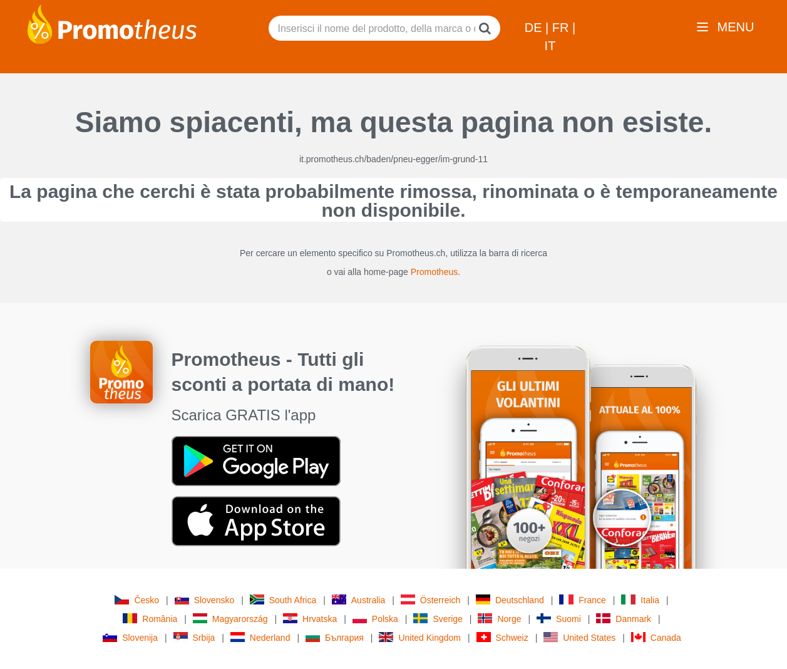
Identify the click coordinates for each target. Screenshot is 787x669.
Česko (137, 599)
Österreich (431, 599)
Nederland (260, 637)
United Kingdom (420, 637)
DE (535, 27)
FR (562, 27)
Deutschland (510, 599)
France (582, 599)
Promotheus (434, 272)
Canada (656, 637)
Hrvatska (310, 618)
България (335, 637)
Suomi (559, 618)
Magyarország (230, 618)
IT (550, 46)
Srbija (194, 637)
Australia (358, 599)
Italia (640, 599)
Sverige (437, 618)
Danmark (623, 618)
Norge (499, 618)
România (150, 618)
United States (579, 637)
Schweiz (502, 637)
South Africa (283, 599)
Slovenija (130, 637)
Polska (375, 618)
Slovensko (205, 599)
